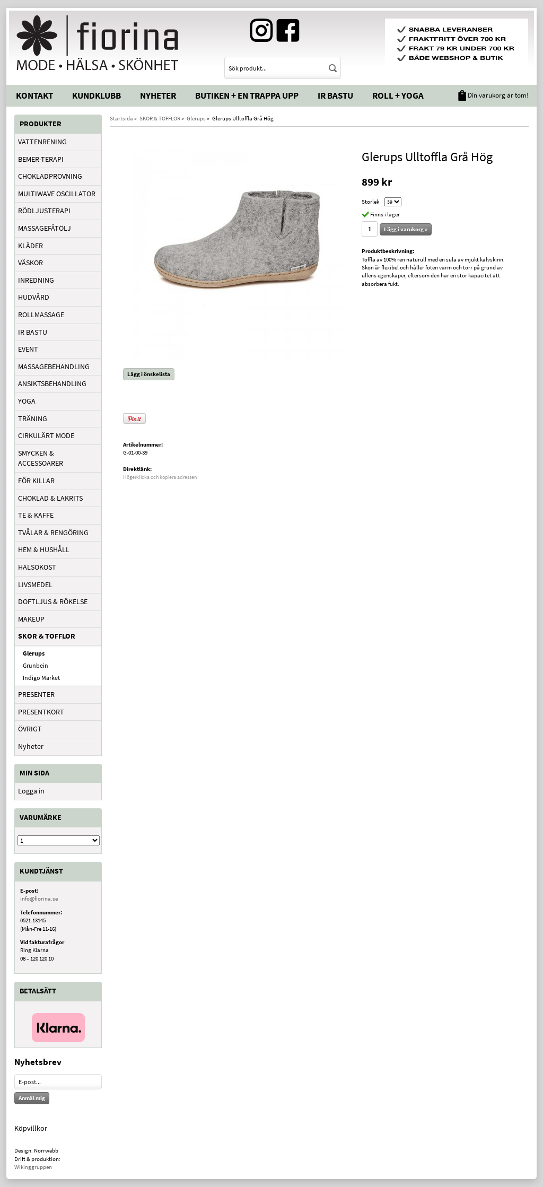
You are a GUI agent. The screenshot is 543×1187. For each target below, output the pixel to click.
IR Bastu (335, 95)
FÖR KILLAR (36, 480)
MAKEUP (31, 619)
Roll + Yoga (398, 95)
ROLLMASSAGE (41, 314)
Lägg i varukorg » (405, 229)
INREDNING (36, 280)
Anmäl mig (32, 1098)
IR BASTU (32, 332)
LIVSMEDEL (35, 584)
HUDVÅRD (33, 297)
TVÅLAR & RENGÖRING (53, 532)
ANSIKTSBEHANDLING (52, 383)
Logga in (31, 791)
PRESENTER (36, 694)
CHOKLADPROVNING (50, 176)
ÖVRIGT (30, 729)
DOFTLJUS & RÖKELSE (52, 601)
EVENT (28, 349)
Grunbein (35, 665)
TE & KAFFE (36, 515)
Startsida (121, 118)
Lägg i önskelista (148, 374)
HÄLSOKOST (37, 567)
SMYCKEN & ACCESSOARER (40, 458)
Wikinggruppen (33, 1167)
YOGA (27, 401)
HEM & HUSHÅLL (43, 549)
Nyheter (158, 95)
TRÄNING (32, 418)
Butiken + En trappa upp (247, 95)
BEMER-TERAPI (41, 159)
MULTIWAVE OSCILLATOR (56, 193)
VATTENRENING (42, 141)
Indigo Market (41, 678)
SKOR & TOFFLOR (46, 636)
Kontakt (34, 95)
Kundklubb (96, 95)
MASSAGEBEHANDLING (54, 366)
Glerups (34, 653)
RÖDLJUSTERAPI (44, 210)
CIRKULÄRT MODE (46, 435)
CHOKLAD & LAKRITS (50, 498)
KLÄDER (30, 245)
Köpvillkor (30, 1128)
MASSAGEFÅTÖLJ (44, 228)
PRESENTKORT (41, 712)
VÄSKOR (30, 262)
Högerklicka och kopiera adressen (160, 477)
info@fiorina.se (39, 898)
